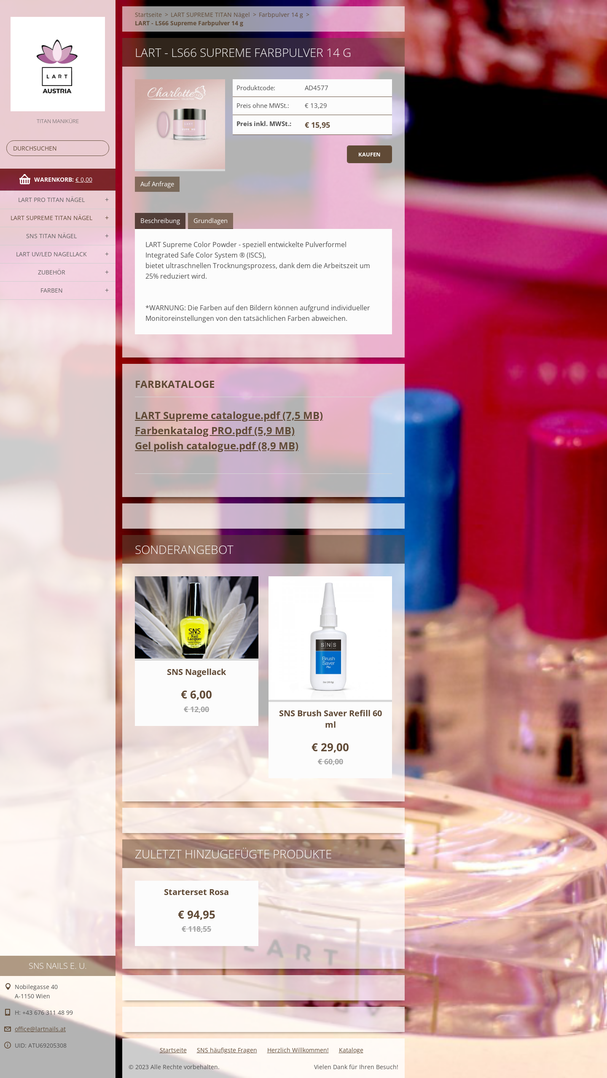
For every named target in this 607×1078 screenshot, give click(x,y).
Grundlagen (210, 220)
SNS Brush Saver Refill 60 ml (330, 718)
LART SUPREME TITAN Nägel (51, 218)
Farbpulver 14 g (281, 15)
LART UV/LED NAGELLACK (51, 254)
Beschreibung (160, 220)
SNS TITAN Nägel (51, 236)
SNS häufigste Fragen (227, 1050)
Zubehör (51, 272)
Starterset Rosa (196, 892)
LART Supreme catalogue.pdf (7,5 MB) (229, 415)
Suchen (101, 148)
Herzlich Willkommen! (298, 1050)
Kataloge (351, 1050)
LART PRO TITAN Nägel (51, 200)
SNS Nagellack (196, 671)
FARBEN (51, 290)
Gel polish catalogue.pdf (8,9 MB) (216, 445)
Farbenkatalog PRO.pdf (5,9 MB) (215, 430)
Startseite (148, 15)
